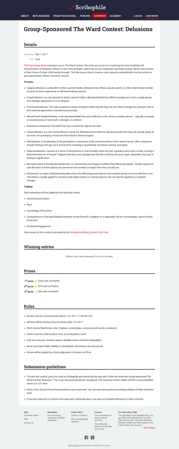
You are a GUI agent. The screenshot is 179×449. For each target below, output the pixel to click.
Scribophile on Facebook (86, 437)
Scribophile (87, 7)
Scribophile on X (92, 437)
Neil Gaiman (149, 427)
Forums (85, 16)
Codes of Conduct (79, 415)
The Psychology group (35, 65)
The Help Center (31, 415)
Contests (100, 16)
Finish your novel (64, 16)
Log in (138, 16)
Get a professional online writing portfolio (103, 417)
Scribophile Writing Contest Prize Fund (89, 232)
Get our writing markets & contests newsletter (56, 417)
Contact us (29, 423)
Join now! (152, 16)
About (25, 16)
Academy (115, 16)
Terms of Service (73, 445)
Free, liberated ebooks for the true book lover (103, 426)
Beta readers (41, 16)
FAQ (26, 419)
